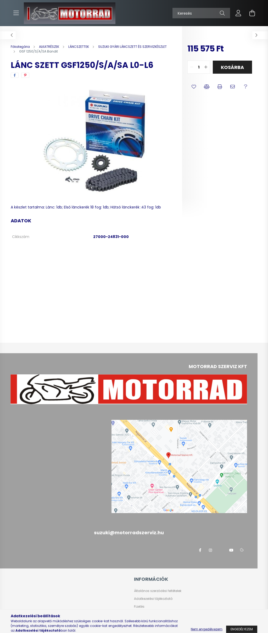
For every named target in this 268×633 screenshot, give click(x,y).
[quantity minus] (192, 67)
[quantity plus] (206, 67)
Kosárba (232, 67)
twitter (221, 550)
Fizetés (139, 606)
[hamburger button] (16, 13)
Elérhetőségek (145, 622)
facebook (200, 550)
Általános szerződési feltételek (157, 591)
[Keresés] (201, 13)
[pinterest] (25, 75)
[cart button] (252, 13)
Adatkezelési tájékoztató (153, 599)
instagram (210, 550)
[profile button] (238, 13)
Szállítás (141, 614)
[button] (194, 87)
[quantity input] (199, 67)
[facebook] (15, 75)
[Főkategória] (21, 46)
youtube (231, 550)
